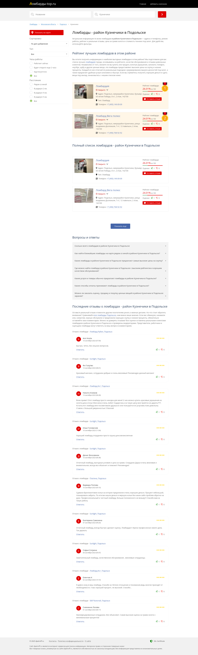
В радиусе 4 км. (40, 93)
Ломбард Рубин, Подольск (101, 331)
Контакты (53, 641)
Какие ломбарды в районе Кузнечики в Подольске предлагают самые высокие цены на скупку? (119, 260)
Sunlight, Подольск (98, 359)
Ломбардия (102, 86)
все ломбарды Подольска (105, 315)
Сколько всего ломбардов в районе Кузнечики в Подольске (102, 246)
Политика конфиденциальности (70, 641)
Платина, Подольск (98, 478)
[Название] (60, 14)
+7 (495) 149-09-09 (114, 104)
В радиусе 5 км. (40, 97)
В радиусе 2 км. (40, 88)
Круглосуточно (40, 72)
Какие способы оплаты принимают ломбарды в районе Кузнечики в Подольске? (112, 285)
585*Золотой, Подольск (100, 600)
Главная (143, 4)
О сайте (88, 641)
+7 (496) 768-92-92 (114, 133)
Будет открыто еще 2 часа (45, 67)
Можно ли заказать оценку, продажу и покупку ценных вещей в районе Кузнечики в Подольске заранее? (119, 294)
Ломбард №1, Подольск (100, 386)
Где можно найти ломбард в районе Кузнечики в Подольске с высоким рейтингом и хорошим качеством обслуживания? (118, 269)
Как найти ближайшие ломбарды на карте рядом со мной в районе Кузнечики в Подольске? (117, 253)
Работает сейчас (41, 63)
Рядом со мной (40, 84)
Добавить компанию (158, 4)
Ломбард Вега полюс (108, 116)
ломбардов (90, 62)
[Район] (124, 14)
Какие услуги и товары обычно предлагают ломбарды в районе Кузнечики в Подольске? (116, 278)
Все (35, 76)
